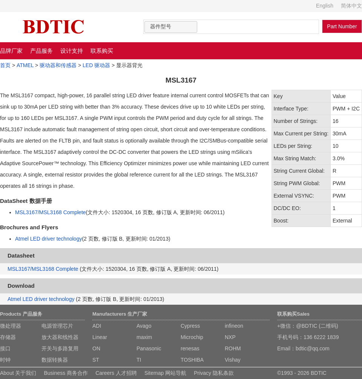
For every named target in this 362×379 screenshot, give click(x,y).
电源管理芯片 (57, 326)
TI (139, 360)
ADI (96, 326)
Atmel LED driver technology (48, 239)
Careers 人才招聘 (116, 373)
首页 (5, 65)
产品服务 (41, 51)
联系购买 (101, 51)
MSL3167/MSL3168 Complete (50, 212)
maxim (144, 337)
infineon (234, 326)
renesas (190, 348)
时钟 (5, 360)
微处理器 (10, 326)
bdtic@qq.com (313, 348)
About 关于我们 (18, 373)
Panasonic (149, 348)
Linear (99, 337)
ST (95, 360)
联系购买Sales (293, 314)
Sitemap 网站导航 (165, 373)
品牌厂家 (11, 51)
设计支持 (71, 51)
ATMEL (25, 65)
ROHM (233, 348)
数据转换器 (54, 360)
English (324, 6)
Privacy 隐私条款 (214, 373)
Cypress (190, 326)
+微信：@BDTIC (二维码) (307, 326)
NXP (230, 337)
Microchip (192, 337)
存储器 (8, 337)
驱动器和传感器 (58, 65)
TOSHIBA (192, 360)
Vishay (233, 360)
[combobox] (170, 27)
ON (96, 348)
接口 (5, 348)
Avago (144, 326)
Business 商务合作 (66, 373)
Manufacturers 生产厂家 (119, 314)
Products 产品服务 (21, 314)
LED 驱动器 (96, 65)
